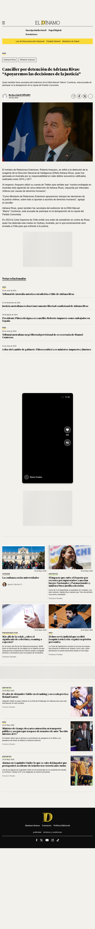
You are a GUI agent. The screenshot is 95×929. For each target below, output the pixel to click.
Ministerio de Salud (70, 41)
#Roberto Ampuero (27, 60)
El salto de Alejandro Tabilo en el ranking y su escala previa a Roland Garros (35, 695)
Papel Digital (55, 30)
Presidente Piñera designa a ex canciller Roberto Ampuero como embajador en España (46, 319)
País (4, 53)
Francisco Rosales (56, 598)
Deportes (53, 574)
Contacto (46, 825)
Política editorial (62, 825)
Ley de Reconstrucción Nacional (30, 41)
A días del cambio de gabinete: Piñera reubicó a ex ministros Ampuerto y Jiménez (46, 349)
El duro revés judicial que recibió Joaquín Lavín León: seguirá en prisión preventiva (70, 639)
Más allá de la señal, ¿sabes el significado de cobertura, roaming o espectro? (22, 639)
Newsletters (31, 34)
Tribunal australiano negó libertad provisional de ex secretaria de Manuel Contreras (42, 336)
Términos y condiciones (52, 832)
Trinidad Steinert (53, 41)
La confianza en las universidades (20, 577)
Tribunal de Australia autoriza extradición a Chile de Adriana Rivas (38, 294)
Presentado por (10, 633)
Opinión (6, 574)
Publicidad (37, 832)
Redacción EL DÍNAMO (19, 94)
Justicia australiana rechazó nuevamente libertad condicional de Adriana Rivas (45, 306)
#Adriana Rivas (10, 60)
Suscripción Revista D (36, 30)
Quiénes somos (32, 825)
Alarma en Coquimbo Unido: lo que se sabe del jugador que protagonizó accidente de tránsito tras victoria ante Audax (34, 764)
